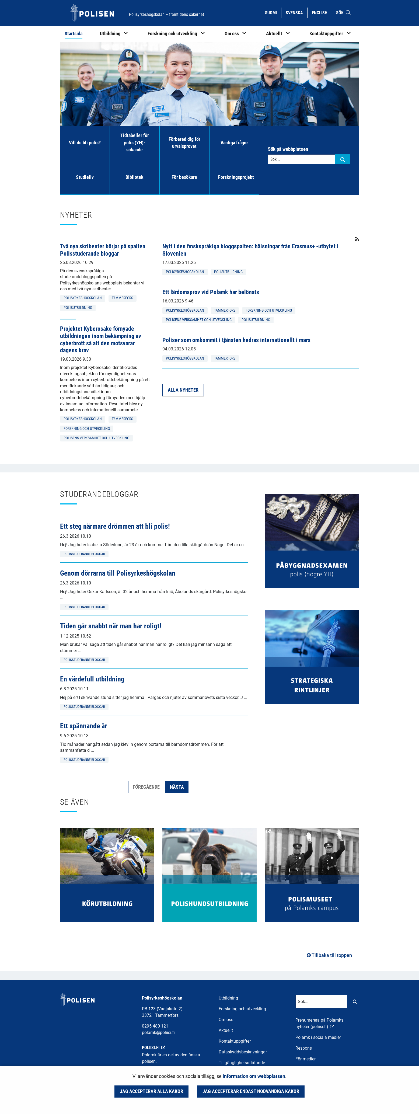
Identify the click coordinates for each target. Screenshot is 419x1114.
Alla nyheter (183, 390)
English (322, 12)
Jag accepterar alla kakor (151, 1091)
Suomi (273, 12)
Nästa (177, 787)
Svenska (296, 12)
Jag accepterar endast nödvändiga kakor (250, 1091)
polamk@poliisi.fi (158, 1032)
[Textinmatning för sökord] (302, 159)
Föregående (146, 787)
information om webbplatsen (254, 1076)
